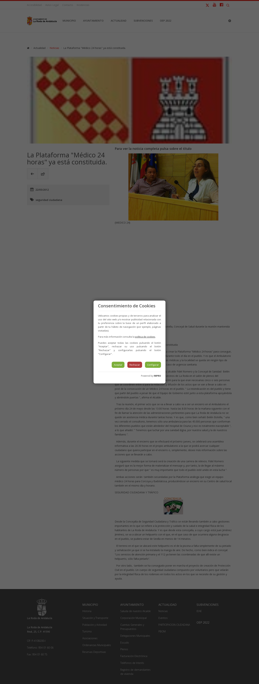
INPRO (157, 375)
